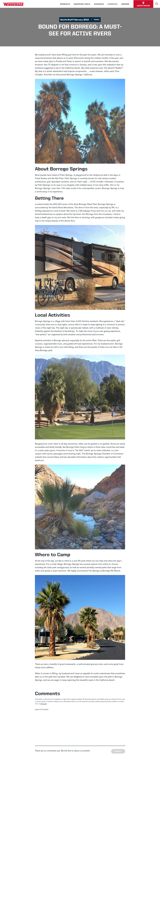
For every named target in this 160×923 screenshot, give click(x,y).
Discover (99, 4)
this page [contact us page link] (43, 704)
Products (65, 4)
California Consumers (115, 825)
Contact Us (67, 825)
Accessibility (53, 825)
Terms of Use (133, 825)
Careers (48, 818)
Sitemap (40, 825)
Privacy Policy (60, 790)
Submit (118, 751)
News (36, 818)
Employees (64, 818)
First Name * (125, 775)
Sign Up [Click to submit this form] (125, 797)
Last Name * (125, 782)
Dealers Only (82, 818)
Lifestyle (113, 4)
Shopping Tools (82, 4)
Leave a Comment (41, 709)
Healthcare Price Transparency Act (89, 825)
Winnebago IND (20, 818)
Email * (123, 790)
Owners (125, 4)
